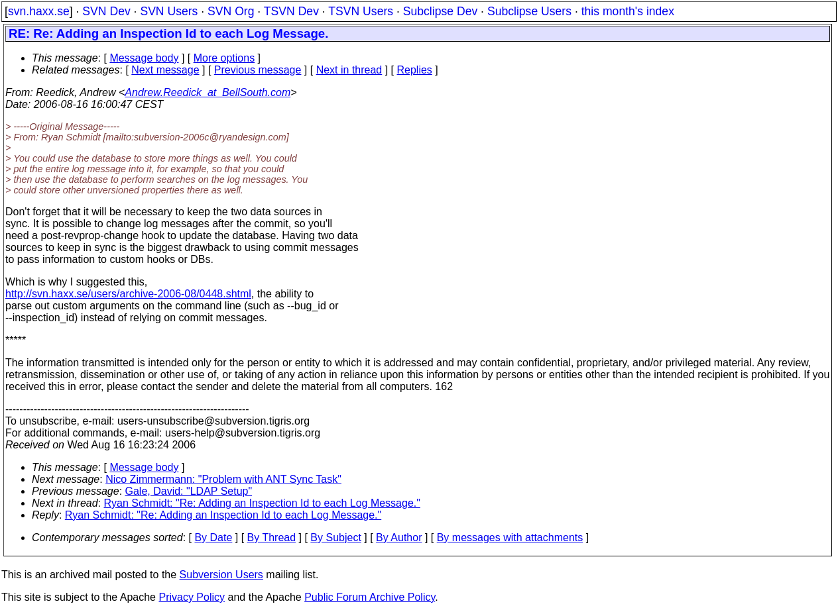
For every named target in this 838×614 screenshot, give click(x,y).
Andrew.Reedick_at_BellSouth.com (207, 92)
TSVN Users (360, 11)
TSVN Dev (291, 11)
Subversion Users (221, 574)
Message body (143, 58)
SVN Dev (106, 11)
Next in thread (349, 70)
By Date (213, 537)
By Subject (335, 537)
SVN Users (169, 11)
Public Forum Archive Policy (369, 597)
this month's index (627, 11)
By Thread (271, 537)
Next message (165, 70)
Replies (414, 70)
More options (224, 58)
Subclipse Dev (440, 11)
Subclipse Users (529, 11)
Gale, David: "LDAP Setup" (189, 491)
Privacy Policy (191, 597)
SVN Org (231, 11)
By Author (399, 537)
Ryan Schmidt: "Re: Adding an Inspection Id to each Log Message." (262, 503)
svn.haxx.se (39, 11)
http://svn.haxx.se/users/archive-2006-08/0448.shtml (128, 293)
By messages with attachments (510, 537)
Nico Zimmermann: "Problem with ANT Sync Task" (223, 479)
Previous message (258, 70)
